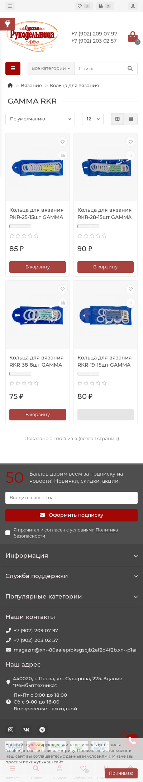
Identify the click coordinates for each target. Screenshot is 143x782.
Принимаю (121, 773)
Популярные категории (71, 596)
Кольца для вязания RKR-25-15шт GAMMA (36, 213)
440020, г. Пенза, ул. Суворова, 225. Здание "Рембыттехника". (67, 682)
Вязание (31, 85)
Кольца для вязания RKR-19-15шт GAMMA (104, 361)
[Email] (71, 498)
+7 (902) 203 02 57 (36, 640)
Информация (71, 555)
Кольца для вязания (74, 85)
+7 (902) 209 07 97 (36, 630)
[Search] (106, 68)
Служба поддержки (71, 576)
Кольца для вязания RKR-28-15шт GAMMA (104, 213)
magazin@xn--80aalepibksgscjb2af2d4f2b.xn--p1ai (75, 650)
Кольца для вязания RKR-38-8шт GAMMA (36, 361)
